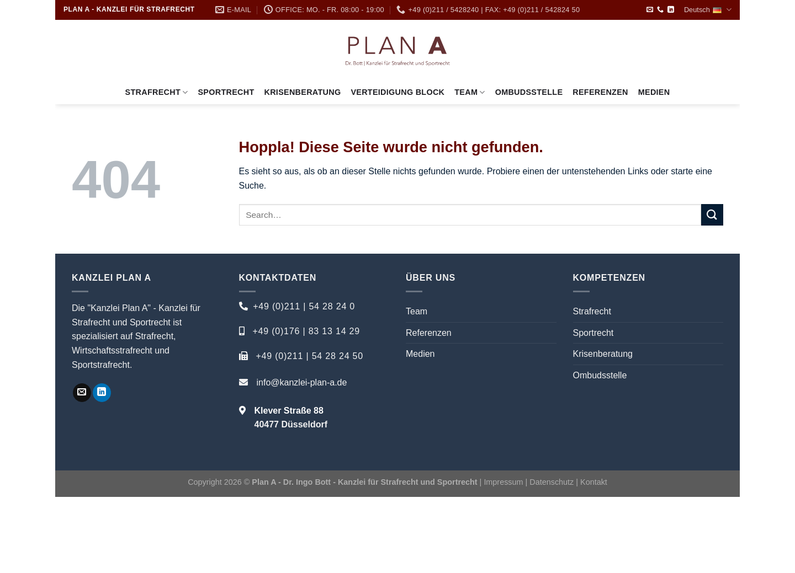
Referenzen (600, 92)
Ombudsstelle (529, 92)
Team (469, 92)
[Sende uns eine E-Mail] (649, 10)
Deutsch (708, 9)
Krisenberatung (302, 92)
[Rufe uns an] (660, 10)
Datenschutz (552, 482)
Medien (654, 92)
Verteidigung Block (397, 92)
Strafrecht (156, 92)
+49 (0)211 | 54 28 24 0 (304, 306)
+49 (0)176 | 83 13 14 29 (306, 331)
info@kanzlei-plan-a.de (302, 382)
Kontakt (593, 482)
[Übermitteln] (712, 215)
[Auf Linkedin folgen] (670, 10)
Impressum (503, 482)
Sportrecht (226, 92)
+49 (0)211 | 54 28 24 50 (309, 356)
